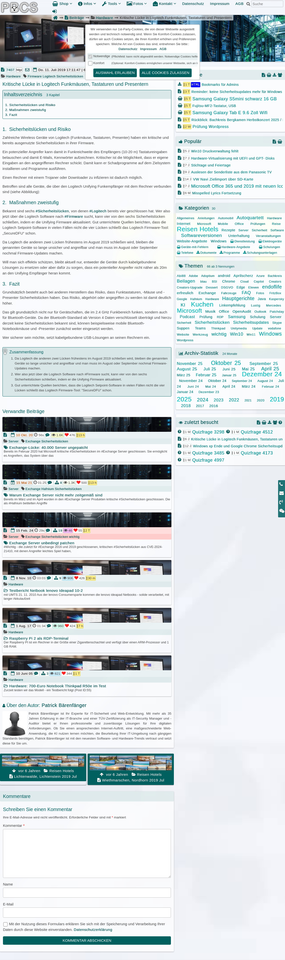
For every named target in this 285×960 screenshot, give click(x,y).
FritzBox (275, 293)
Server (14, 441)
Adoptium (208, 275)
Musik (210, 311)
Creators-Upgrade (190, 287)
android (224, 275)
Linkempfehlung (232, 305)
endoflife (272, 286)
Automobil (225, 218)
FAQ (246, 292)
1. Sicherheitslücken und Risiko (30, 105)
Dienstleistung (242, 241)
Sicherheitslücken (69, 76)
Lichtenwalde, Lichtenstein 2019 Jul (43, 767)
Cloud (244, 281)
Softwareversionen (201, 235)
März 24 (248, 386)
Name (8, 884)
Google (182, 299)
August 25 (187, 368)
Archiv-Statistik (198, 353)
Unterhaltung (238, 235)
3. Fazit (11, 115)
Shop (62, 3)
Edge (240, 287)
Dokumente (206, 252)
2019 (277, 399)
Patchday (277, 311)
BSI (214, 281)
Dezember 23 (209, 392)
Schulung (257, 317)
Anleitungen (206, 218)
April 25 (270, 368)
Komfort (98, 63)
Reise (276, 223)
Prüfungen (257, 223)
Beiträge (74, 18)
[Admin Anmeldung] (54, 11)
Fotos (137, 3)
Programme (230, 252)
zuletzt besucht (198, 422)
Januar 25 (229, 375)
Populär (190, 141)
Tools (111, 3)
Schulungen (269, 247)
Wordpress (185, 340)
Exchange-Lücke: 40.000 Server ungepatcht (46, 447)
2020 (261, 400)
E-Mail (8, 904)
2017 (200, 406)
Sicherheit (259, 230)
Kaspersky (276, 299)
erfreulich (185, 292)
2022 (234, 399)
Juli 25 (210, 369)
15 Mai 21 (24, 483)
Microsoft (204, 223)
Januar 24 (185, 392)
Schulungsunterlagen (260, 252)
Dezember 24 (262, 374)
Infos (87, 3)
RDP (220, 317)
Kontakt (164, 3)
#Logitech (98, 211)
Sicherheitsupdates (251, 322)
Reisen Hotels (197, 229)
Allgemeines (185, 218)
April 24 (229, 386)
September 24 (242, 380)
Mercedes (273, 305)
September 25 (263, 363)
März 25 (183, 375)
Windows (218, 241)
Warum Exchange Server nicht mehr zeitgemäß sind (53, 495)
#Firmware (73, 216)
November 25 (190, 363)
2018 (186, 405)
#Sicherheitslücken (52, 211)
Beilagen (186, 280)
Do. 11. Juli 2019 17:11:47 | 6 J (63, 70)
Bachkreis (275, 275)
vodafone (274, 328)
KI (183, 304)
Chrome (228, 281)
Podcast (187, 316)
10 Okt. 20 (24, 435)
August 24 (265, 380)
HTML (195, 84)
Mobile (223, 223)
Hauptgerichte (238, 298)
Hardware (104, 18)
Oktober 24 (217, 380)
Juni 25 (229, 369)
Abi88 (181, 275)
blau (203, 281)
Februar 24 (270, 386)
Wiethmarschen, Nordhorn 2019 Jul (131, 769)
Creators (275, 281)
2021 (248, 400)
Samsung (236, 316)
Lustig (255, 305)
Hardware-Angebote (233, 247)
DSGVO (227, 287)
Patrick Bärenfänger (63, 705)
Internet (183, 223)
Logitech (49, 76)
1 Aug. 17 (23, 626)
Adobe (193, 275)
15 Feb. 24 (24, 530)
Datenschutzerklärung (93, 929)
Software (277, 230)
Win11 (251, 334)
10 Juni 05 (24, 673)
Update (257, 328)
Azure (260, 275)
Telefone (185, 252)
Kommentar (14, 825)
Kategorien (194, 207)
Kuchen (202, 304)
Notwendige (101, 56)
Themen (191, 265)
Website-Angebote (192, 241)
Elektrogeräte (270, 241)
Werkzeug (200, 334)
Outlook (260, 311)
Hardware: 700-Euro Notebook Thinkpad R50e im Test (55, 686)
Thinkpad (218, 328)
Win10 (236, 333)
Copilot (259, 281)
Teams (200, 328)
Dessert (212, 287)
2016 (213, 405)
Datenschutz (193, 3)
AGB (239, 3)
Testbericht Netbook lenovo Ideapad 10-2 (43, 590)
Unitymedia (239, 328)
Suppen (183, 328)
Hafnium (47, 489)
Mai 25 (248, 369)
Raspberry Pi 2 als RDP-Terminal (36, 638)
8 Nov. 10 (23, 578)
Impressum (219, 3)
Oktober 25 (226, 363)
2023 (219, 400)
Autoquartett (250, 217)
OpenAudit (241, 311)
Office (239, 223)
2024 (202, 399)
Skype (277, 322)
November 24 (191, 380)
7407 (10, 70)
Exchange (33, 441)
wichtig (74, 537)
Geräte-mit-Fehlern (192, 247)
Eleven (253, 287)
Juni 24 (193, 386)
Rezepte (228, 230)
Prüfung (205, 317)
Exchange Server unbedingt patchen (39, 543)
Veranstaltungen (268, 235)
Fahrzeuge (229, 293)
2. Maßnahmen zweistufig (25, 110)
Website (183, 334)
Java (262, 298)
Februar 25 (206, 375)
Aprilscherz (243, 275)
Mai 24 (210, 386)
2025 (184, 399)
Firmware (35, 76)
